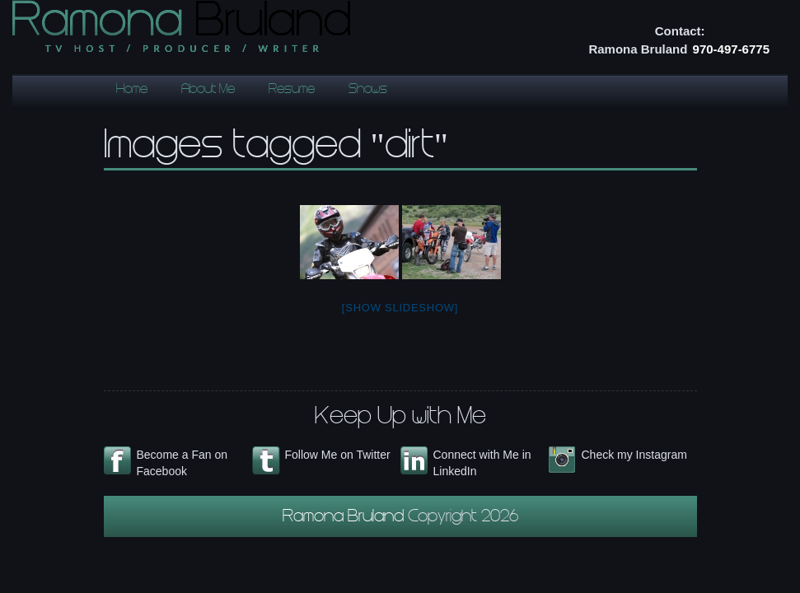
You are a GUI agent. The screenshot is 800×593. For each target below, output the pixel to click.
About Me (208, 90)
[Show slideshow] (400, 307)
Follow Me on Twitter (338, 454)
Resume (292, 90)
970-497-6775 (731, 49)
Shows (368, 90)
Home (131, 90)
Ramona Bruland (345, 518)
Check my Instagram (634, 454)
